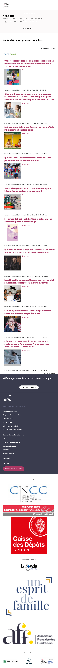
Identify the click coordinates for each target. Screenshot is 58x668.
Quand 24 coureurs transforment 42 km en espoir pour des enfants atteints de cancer (27, 159)
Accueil (25, 13)
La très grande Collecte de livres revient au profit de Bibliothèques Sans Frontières (29, 128)
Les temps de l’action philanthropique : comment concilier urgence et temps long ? (28, 220)
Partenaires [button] (7, 422)
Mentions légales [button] (9, 446)
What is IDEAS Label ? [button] (11, 426)
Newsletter (6, 459)
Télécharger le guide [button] (29, 387)
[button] (54, 5)
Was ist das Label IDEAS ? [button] (12, 430)
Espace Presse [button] (8, 453)
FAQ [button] (4, 439)
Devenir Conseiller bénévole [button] (13, 435)
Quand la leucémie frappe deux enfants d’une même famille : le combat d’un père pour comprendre (29, 251)
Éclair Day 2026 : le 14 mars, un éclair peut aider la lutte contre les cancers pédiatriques (27, 312)
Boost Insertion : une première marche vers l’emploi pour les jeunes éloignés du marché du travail (29, 281)
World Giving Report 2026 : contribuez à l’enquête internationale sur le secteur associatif (27, 189)
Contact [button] (6, 450)
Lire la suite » (26, 70)
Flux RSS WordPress (51, 373)
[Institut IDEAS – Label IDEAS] (7, 4)
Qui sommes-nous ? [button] (10, 411)
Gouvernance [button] (8, 419)
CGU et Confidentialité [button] (11, 442)
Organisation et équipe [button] (12, 415)
